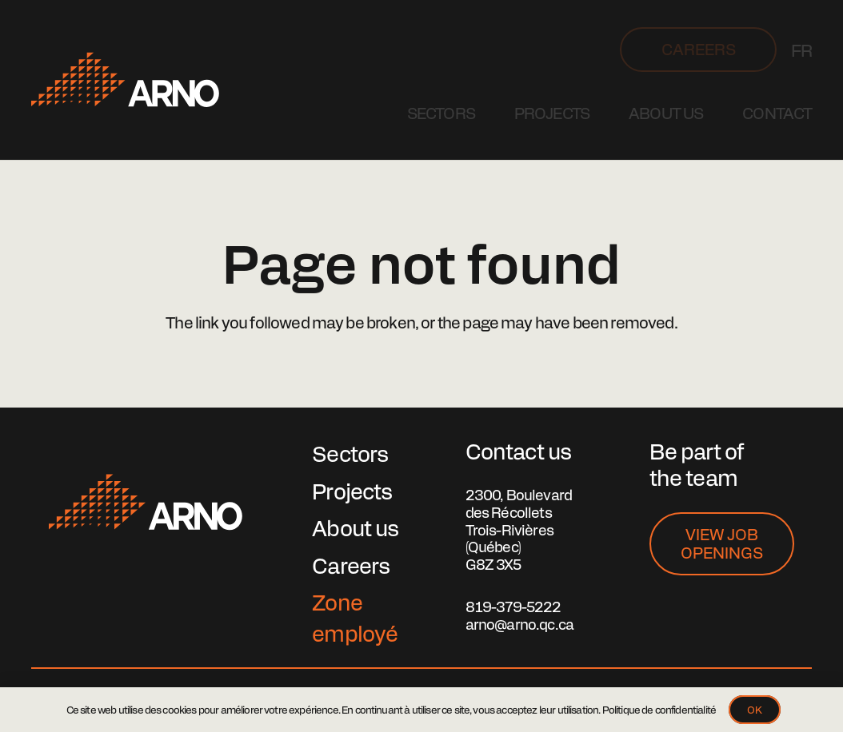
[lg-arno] (145, 502)
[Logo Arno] (125, 80)
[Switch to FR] (801, 49)
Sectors (350, 453)
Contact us (518, 450)
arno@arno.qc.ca (519, 624)
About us (355, 527)
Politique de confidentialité (659, 709)
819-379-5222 (513, 606)
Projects (352, 490)
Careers (351, 565)
